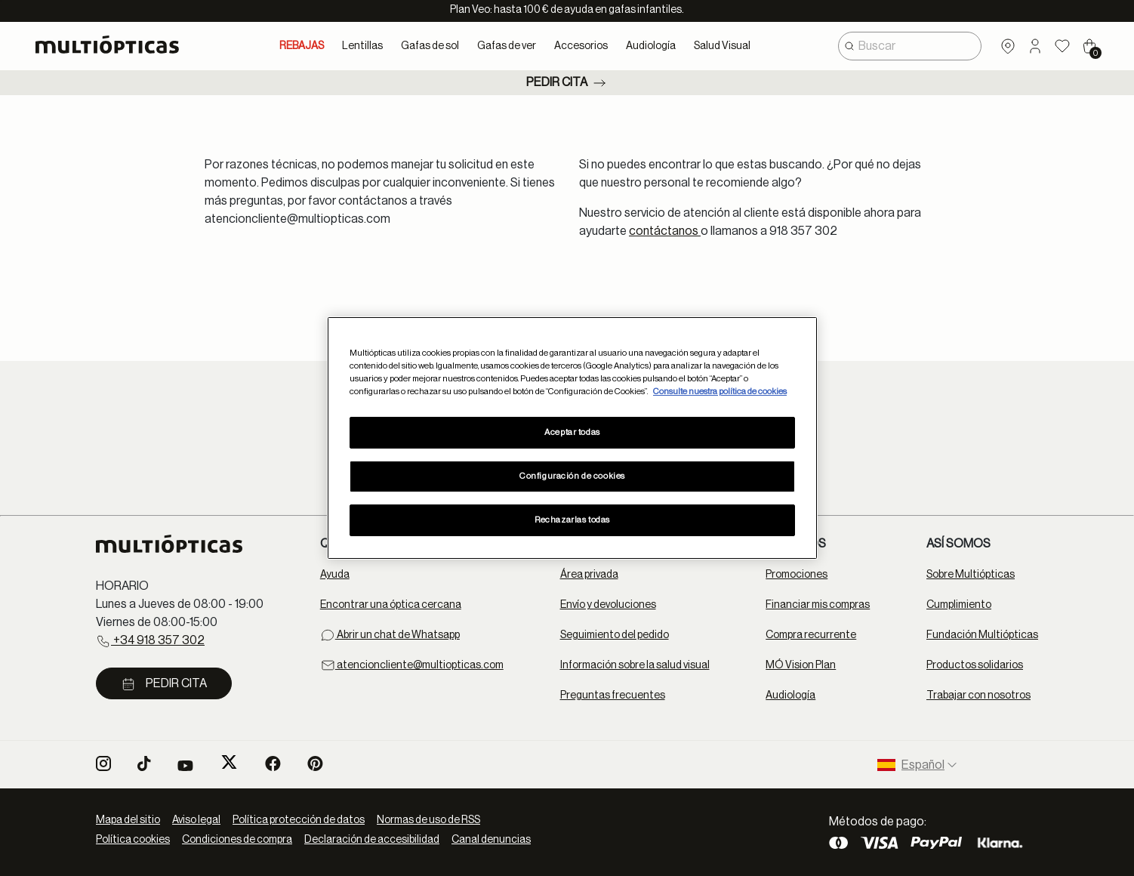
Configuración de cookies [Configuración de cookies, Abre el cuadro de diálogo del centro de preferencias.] (572, 476)
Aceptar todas (571, 432)
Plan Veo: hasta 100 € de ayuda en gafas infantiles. (567, 10)
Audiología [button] (651, 46)
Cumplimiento (958, 605)
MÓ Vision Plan (801, 665)
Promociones (796, 574)
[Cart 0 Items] (1089, 46)
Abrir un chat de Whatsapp (390, 635)
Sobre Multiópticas (970, 574)
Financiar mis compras (818, 605)
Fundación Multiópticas (982, 635)
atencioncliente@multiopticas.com (412, 665)
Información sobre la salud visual (635, 665)
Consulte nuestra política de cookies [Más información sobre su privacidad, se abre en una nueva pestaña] (720, 391)
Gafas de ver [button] (506, 46)
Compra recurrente (811, 635)
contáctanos (665, 231)
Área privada (589, 574)
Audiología (790, 695)
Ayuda (335, 574)
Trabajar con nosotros (978, 695)
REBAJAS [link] (301, 46)
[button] (1035, 46)
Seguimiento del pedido (614, 635)
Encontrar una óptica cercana (390, 605)
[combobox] (909, 46)
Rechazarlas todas (572, 520)
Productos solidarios (974, 665)
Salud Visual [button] (722, 46)
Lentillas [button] (362, 46)
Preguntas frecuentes (612, 695)
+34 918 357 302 (150, 641)
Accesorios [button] (581, 46)
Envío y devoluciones (608, 605)
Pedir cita (567, 83)
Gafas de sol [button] (430, 46)
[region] (572, 438)
